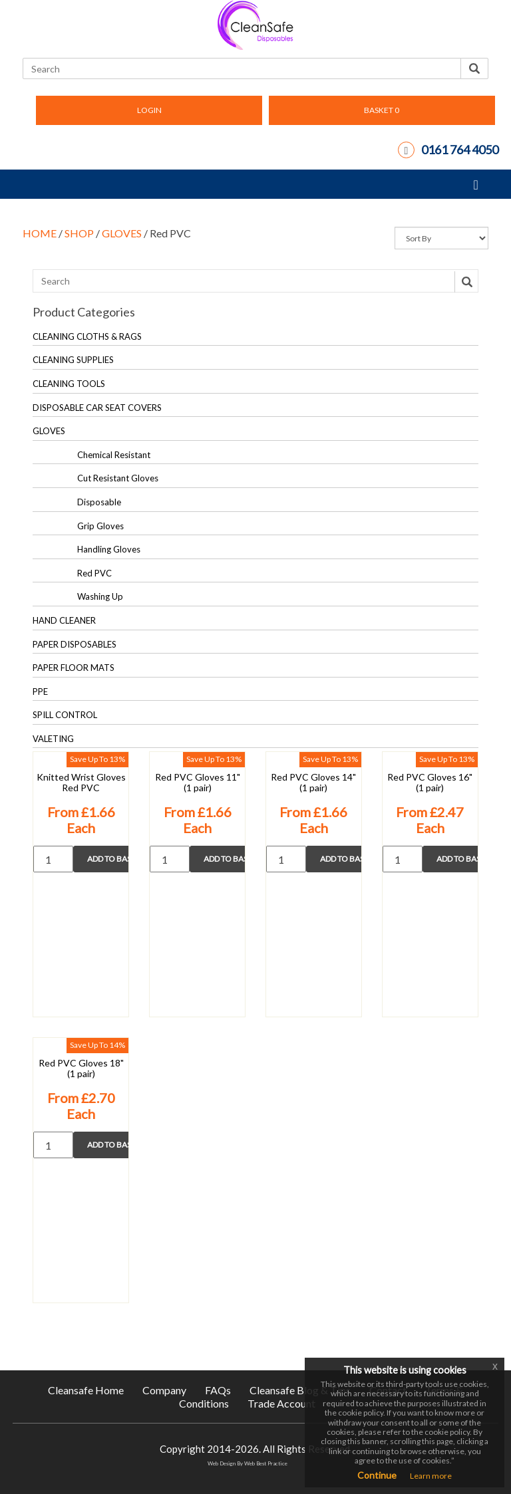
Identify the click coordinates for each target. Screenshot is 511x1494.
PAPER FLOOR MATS (73, 667)
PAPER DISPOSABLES (74, 644)
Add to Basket (118, 859)
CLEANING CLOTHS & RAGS (87, 336)
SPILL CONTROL (65, 714)
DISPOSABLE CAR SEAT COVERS (97, 407)
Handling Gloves (108, 549)
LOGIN (149, 110)
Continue (377, 1475)
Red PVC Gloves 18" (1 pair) (81, 1068)
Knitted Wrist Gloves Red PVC (81, 782)
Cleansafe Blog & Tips (300, 1390)
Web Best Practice (265, 1463)
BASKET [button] (381, 110)
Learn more (431, 1476)
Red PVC (94, 573)
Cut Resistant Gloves (117, 478)
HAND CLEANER (64, 620)
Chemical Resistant (113, 454)
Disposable (99, 502)
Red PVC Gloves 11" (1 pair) (197, 782)
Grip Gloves (100, 526)
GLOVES (122, 233)
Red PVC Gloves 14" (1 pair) (313, 782)
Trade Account (281, 1403)
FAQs (218, 1390)
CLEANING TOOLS (69, 383)
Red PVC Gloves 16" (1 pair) (429, 782)
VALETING (53, 738)
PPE (40, 691)
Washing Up (100, 596)
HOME (40, 233)
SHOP (79, 233)
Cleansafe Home (86, 1390)
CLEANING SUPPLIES (73, 359)
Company (164, 1390)
